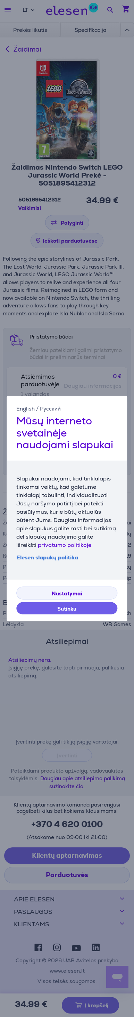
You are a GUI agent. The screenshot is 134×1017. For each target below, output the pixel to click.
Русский (50, 408)
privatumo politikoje (64, 544)
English (25, 408)
